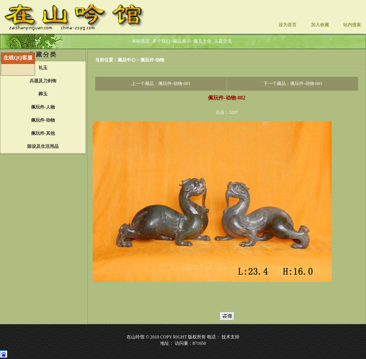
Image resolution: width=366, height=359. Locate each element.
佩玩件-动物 (152, 60)
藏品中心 (127, 60)
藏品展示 (182, 41)
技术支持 (230, 337)
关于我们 (161, 41)
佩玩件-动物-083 (306, 83)
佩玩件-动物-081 (174, 83)
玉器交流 (223, 41)
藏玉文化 (202, 41)
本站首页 (141, 41)
